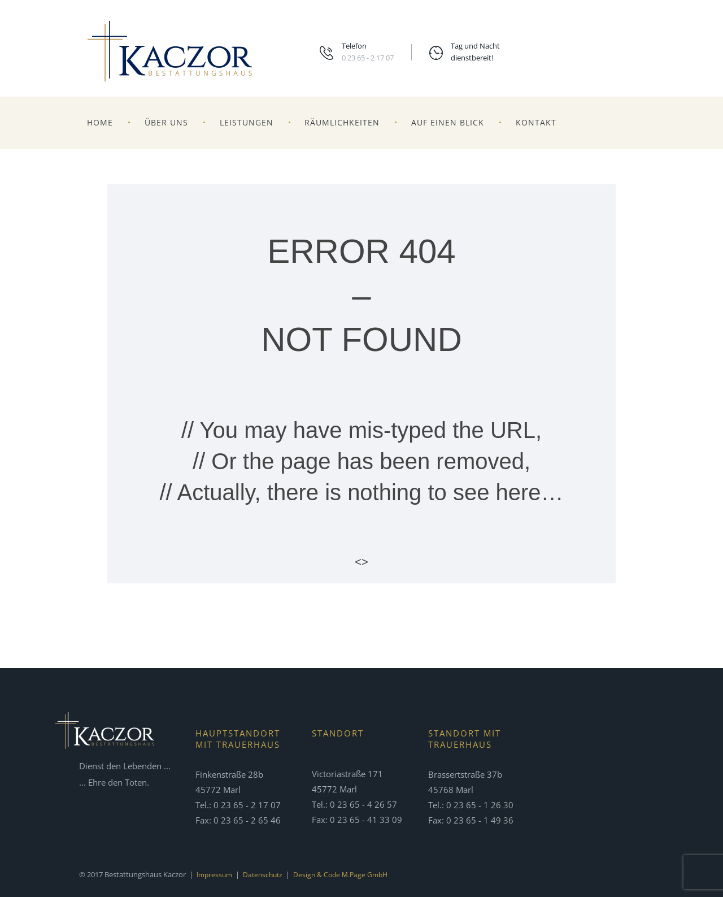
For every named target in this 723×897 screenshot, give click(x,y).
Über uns (166, 122)
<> (361, 562)
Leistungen (246, 122)
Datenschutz (267, 874)
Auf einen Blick (447, 122)
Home (100, 122)
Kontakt (536, 122)
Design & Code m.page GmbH (348, 874)
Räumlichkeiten (342, 122)
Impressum (216, 874)
